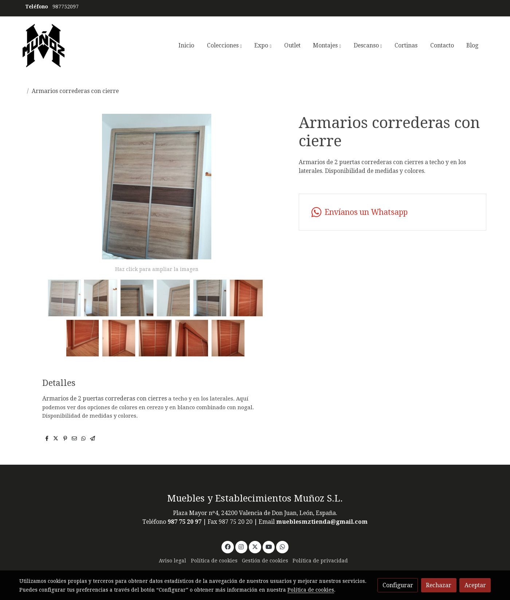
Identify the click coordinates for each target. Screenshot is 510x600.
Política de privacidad (320, 561)
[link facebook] (227, 546)
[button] (224, 45)
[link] (43, 45)
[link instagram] (241, 546)
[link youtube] (269, 546)
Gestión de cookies (265, 561)
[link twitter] (255, 546)
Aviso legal (172, 561)
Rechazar (438, 585)
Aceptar (475, 585)
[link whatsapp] (392, 212)
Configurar (397, 585)
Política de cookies (214, 561)
